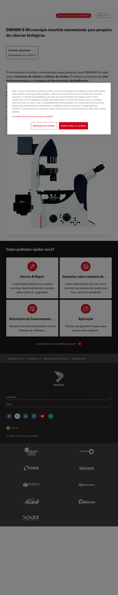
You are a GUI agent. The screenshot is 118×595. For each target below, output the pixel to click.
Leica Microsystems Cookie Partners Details (32, 116)
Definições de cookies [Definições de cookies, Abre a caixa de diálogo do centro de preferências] (44, 125)
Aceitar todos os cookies (73, 125)
